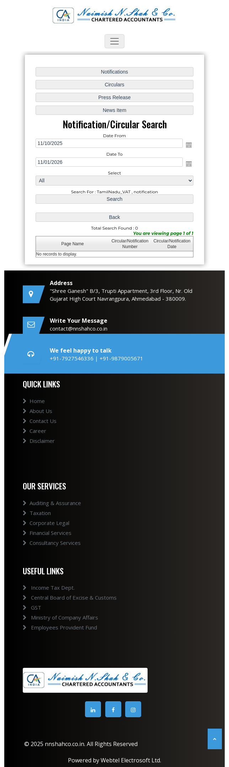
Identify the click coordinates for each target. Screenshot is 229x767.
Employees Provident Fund (52, 627)
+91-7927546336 (72, 358)
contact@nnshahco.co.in (78, 328)
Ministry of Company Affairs (52, 617)
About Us (37, 419)
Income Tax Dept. (40, 587)
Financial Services (47, 541)
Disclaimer (39, 448)
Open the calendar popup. (188, 145)
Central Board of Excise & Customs (61, 597)
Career (34, 438)
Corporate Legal (46, 531)
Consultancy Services (52, 550)
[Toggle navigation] (114, 41)
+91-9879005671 (121, 358)
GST (24, 607)
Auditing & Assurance (52, 511)
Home (34, 409)
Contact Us (40, 429)
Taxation (37, 521)
